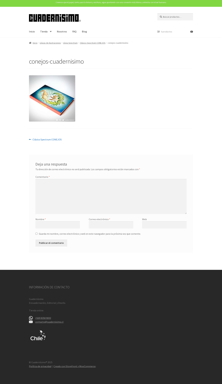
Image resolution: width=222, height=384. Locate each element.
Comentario (42, 176)
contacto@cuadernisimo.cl (49, 321)
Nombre (40, 219)
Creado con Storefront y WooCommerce (74, 366)
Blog (84, 31)
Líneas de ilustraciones (50, 43)
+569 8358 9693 (43, 318)
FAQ (74, 31)
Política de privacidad (40, 366)
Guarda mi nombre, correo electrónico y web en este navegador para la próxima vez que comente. (90, 233)
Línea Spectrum (70, 43)
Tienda (43, 31)
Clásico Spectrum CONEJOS (92, 43)
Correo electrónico (99, 219)
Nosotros (62, 31)
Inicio (32, 31)
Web (144, 219)
